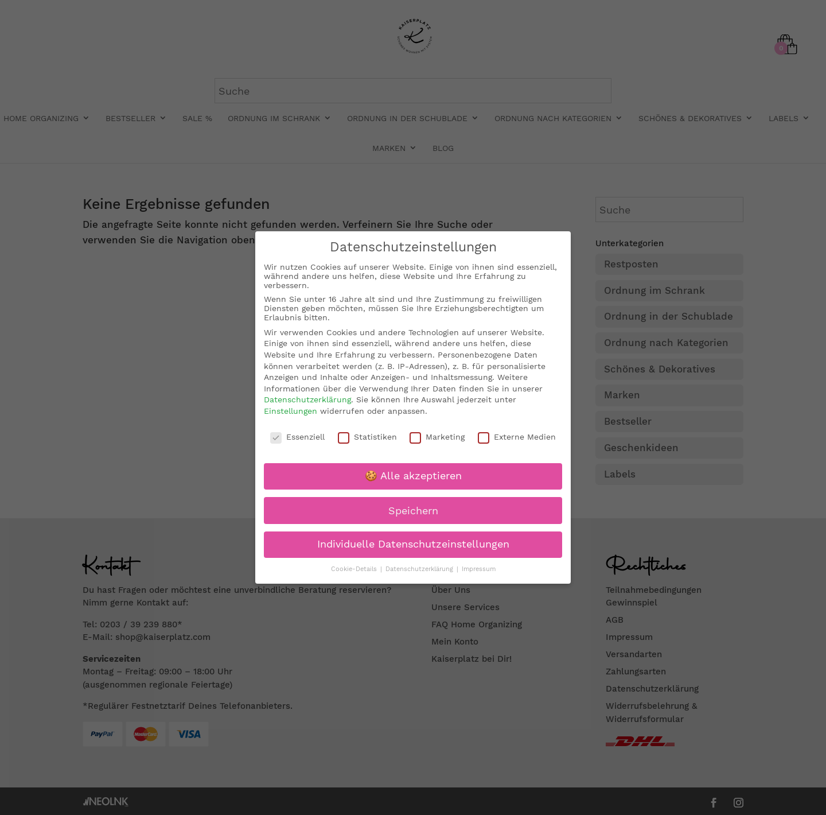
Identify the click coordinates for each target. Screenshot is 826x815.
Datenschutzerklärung (307, 399)
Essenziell (297, 436)
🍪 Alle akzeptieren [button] (413, 476)
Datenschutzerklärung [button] (420, 569)
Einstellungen (290, 411)
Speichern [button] (413, 510)
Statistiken (367, 436)
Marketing (437, 436)
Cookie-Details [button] (355, 569)
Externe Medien (517, 436)
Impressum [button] (479, 569)
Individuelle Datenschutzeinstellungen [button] (413, 544)
